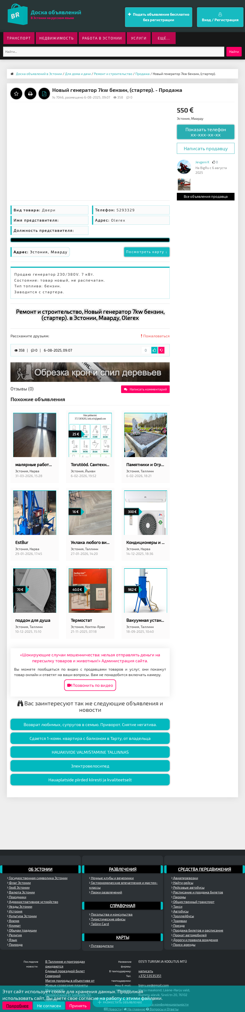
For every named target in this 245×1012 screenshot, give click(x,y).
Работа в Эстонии (102, 38)
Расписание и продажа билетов (197, 892)
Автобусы (180, 911)
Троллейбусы (182, 916)
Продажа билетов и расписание (197, 930)
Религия (14, 935)
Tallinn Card (99, 924)
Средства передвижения (204, 869)
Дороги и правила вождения (194, 940)
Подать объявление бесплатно (158, 17)
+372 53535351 (149, 976)
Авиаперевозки (184, 878)
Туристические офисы (107, 919)
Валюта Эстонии (21, 892)
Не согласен (49, 1005)
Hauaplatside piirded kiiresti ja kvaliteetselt (90, 779)
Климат (14, 925)
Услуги (139, 38)
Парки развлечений (105, 892)
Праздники (16, 897)
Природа (15, 944)
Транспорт (19, 38)
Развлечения (122, 869)
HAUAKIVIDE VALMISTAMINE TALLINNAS (90, 752)
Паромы (178, 897)
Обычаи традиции (22, 930)
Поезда (178, 925)
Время (13, 921)
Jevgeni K (202, 162)
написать (145, 971)
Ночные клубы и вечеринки (111, 878)
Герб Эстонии (18, 887)
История (14, 911)
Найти (234, 52)
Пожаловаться (155, 336)
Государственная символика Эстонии (37, 878)
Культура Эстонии (22, 916)
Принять (78, 1005)
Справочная (122, 905)
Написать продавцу (206, 148)
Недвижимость (56, 38)
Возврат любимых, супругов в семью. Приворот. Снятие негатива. (90, 724)
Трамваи (179, 921)
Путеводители (101, 946)
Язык (12, 940)
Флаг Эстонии (19, 883)
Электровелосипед (90, 765)
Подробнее (17, 1005)
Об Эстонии (40, 869)
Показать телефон (205, 131)
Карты (122, 937)
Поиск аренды (183, 944)
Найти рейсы (182, 883)
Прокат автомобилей (189, 935)
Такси (176, 906)
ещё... (164, 38)
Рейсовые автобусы (187, 887)
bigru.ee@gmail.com (153, 985)
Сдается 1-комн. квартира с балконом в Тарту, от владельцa (90, 738)
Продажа (142, 74)
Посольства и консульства (111, 914)
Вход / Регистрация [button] (220, 17)
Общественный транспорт (192, 902)
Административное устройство (32, 902)
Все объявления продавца (206, 196)
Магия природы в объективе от (70, 980)
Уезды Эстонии (19, 906)
